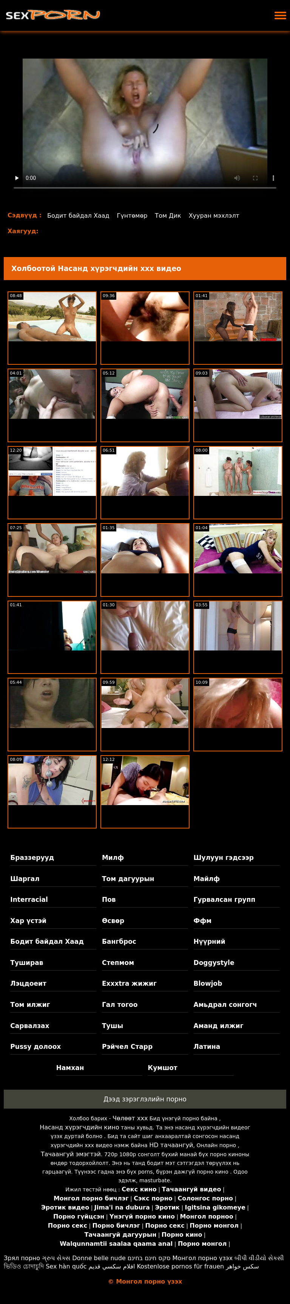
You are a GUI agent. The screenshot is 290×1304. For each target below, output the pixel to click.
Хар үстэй (28, 921)
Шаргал (24, 879)
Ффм (203, 921)
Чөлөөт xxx (130, 1118)
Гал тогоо (119, 1004)
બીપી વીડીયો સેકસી (259, 1258)
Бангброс (119, 941)
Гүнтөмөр (132, 215)
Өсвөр (113, 921)
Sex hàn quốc (66, 1266)
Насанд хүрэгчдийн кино (79, 1127)
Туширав (26, 962)
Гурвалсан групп (225, 899)
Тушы (112, 1026)
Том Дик (168, 215)
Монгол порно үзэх (203, 1258)
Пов (109, 899)
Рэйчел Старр (127, 1046)
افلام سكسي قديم (112, 1266)
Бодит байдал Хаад (78, 215)
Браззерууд (32, 857)
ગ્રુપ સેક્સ (56, 1258)
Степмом (118, 962)
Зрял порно (22, 1258)
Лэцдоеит (28, 983)
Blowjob (208, 983)
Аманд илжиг (219, 1026)
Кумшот (162, 1068)
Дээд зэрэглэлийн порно (145, 1099)
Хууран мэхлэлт (214, 215)
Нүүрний (209, 941)
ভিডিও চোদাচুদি (24, 1266)
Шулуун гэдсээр (224, 857)
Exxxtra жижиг (129, 983)
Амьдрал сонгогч (225, 1004)
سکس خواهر (242, 1266)
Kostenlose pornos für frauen (180, 1266)
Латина (207, 1046)
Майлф (207, 879)
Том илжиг (30, 1004)
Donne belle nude (98, 1258)
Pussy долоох (35, 1046)
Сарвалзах (29, 1026)
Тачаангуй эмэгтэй (71, 1154)
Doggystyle (214, 962)
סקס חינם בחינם (149, 1258)
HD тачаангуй (171, 1145)
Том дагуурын (128, 879)
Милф (113, 857)
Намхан (70, 1068)
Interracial (29, 899)
